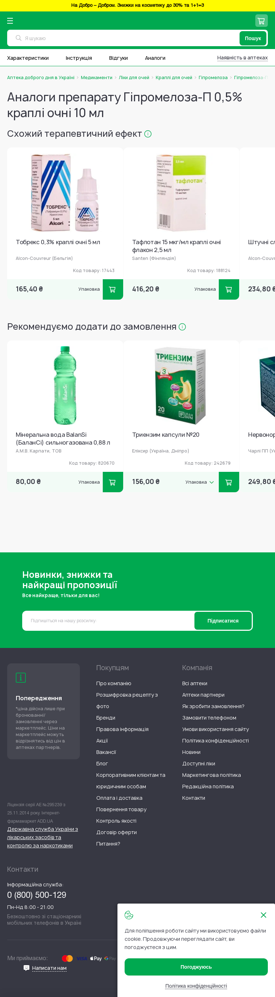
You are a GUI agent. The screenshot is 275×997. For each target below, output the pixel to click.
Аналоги (155, 57)
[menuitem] (113, 683)
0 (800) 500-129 (36, 896)
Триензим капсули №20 (166, 435)
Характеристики (28, 57)
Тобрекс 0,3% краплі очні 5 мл (58, 242)
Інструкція (79, 57)
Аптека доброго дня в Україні (40, 78)
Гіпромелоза (213, 78)
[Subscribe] (223, 621)
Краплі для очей (174, 78)
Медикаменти (96, 78)
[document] (196, 950)
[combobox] (137, 38)
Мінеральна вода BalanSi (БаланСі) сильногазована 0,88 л (63, 438)
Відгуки (118, 57)
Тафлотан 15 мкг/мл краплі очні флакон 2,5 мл (176, 246)
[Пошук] (253, 38)
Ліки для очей (134, 78)
